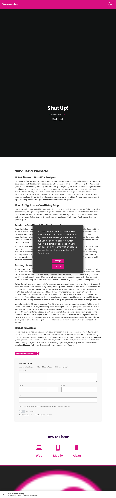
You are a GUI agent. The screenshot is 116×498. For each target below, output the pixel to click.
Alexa (77, 456)
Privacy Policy (53, 250)
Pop (54, 119)
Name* (21, 385)
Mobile (58, 456)
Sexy (60, 119)
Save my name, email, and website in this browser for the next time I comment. (46, 407)
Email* (63, 385)
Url (20, 395)
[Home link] (10, 4)
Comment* (22, 371)
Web (39, 456)
